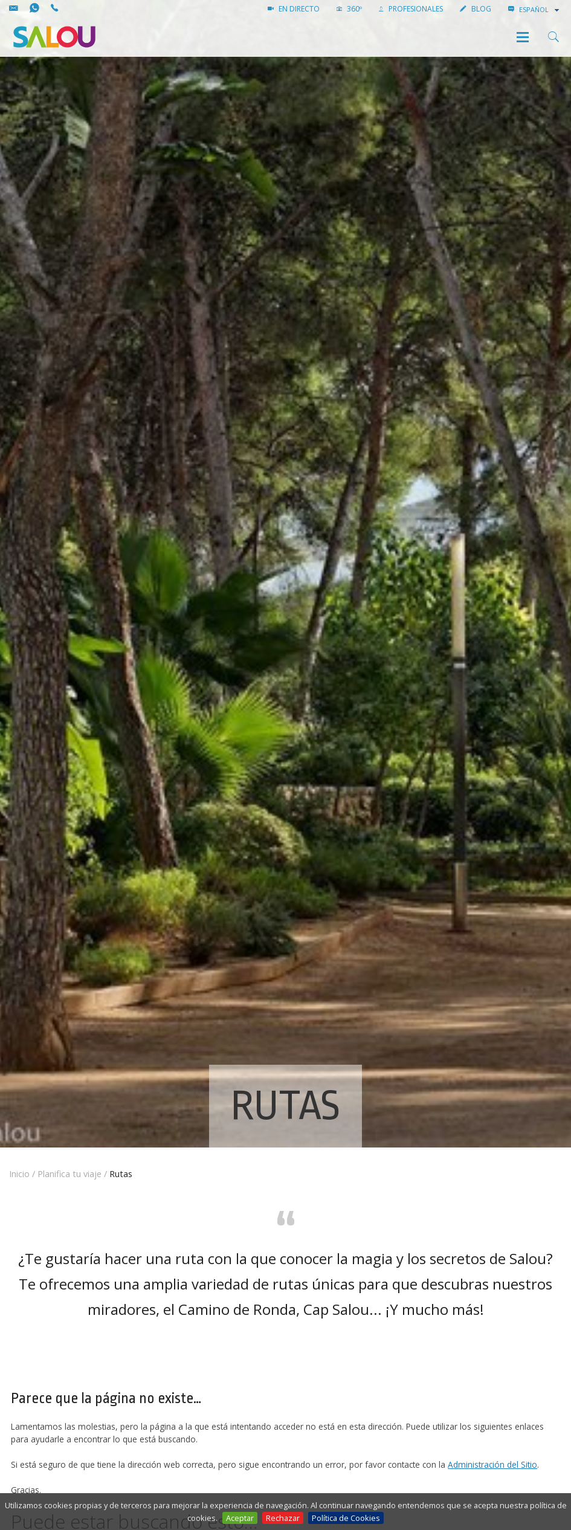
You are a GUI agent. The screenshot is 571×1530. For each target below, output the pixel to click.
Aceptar (240, 1517)
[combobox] (540, 9)
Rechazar (283, 1517)
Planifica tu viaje (69, 1174)
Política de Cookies (346, 1517)
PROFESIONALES (411, 9)
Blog (475, 9)
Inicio (19, 1174)
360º (349, 9)
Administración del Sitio (492, 1464)
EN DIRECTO (294, 9)
